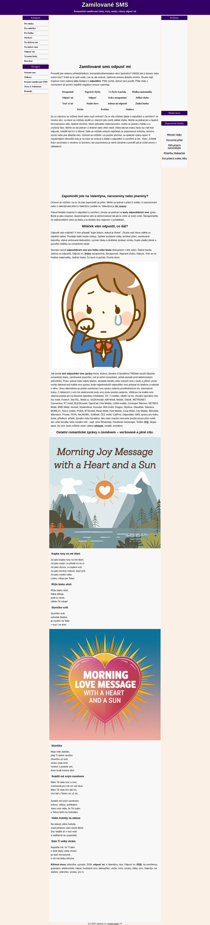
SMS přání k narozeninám (174, 146)
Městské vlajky (174, 134)
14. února (120, 206)
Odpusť (93, 97)
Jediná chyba (142, 97)
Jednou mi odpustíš (117, 103)
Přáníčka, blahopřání (174, 153)
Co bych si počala (117, 92)
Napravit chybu (92, 92)
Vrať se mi (67, 103)
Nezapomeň (68, 92)
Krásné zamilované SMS (35, 82)
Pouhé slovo (92, 103)
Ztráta (80, 109)
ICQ (146, 422)
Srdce (87, 253)
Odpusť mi (67, 97)
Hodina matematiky (142, 92)
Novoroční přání (174, 140)
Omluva (130, 109)
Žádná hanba (142, 103)
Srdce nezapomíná (117, 97)
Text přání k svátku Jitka (174, 158)
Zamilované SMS (105, 4)
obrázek (98, 426)
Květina (105, 109)
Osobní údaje (113, 924)
